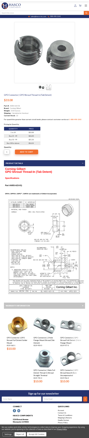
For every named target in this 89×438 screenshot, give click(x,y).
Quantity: (7, 147)
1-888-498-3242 (75, 119)
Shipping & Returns (65, 418)
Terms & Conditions (65, 415)
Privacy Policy (63, 423)
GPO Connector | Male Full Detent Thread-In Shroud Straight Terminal (44, 372)
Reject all (20, 434)
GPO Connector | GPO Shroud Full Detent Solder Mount (17, 340)
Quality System (63, 420)
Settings (8, 434)
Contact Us (62, 413)
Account (61, 410)
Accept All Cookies (36, 434)
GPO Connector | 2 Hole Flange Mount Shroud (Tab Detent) (43, 340)
